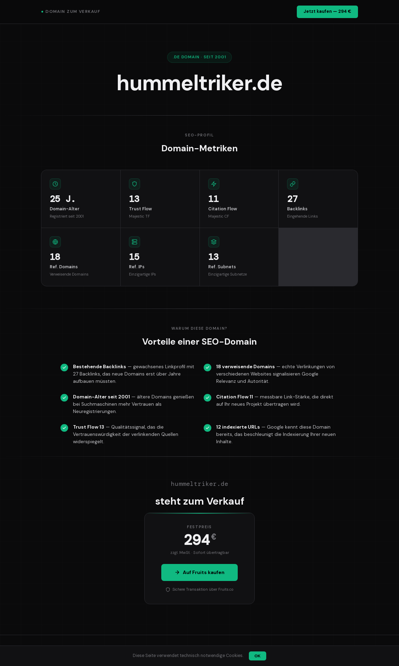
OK (257, 656)
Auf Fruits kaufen (199, 572)
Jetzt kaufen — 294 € (327, 11)
